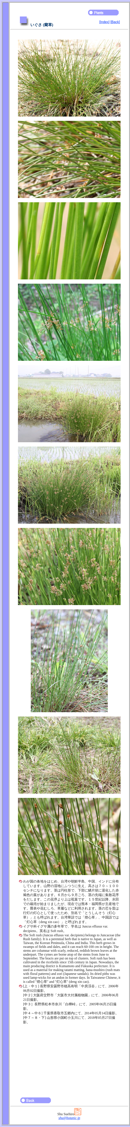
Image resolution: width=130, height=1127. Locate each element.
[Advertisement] (69, 1059)
